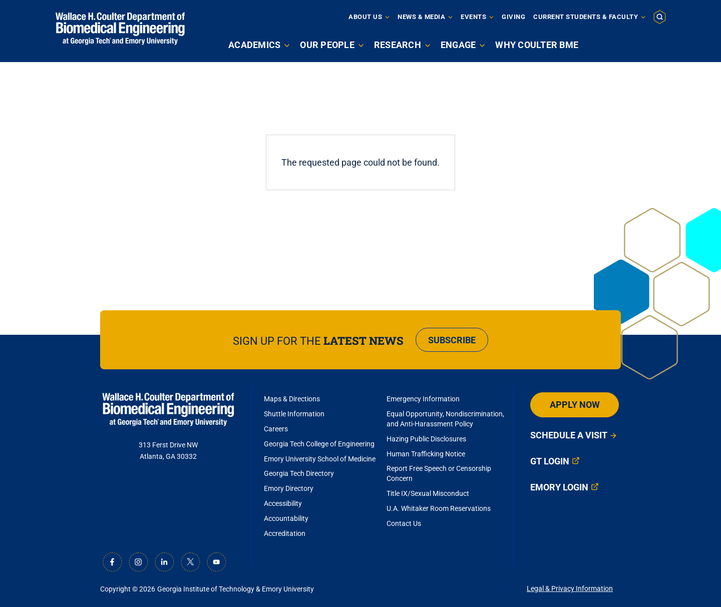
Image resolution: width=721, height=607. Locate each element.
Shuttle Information (294, 414)
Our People (327, 45)
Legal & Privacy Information (570, 588)
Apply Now (575, 404)
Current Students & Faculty (585, 17)
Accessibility (283, 503)
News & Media (421, 17)
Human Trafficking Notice (426, 454)
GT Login (549, 461)
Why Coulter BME (536, 45)
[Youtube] (216, 562)
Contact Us (404, 523)
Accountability (286, 518)
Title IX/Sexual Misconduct (428, 493)
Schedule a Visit (568, 435)
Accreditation (284, 533)
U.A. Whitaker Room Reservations (439, 508)
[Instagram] (138, 562)
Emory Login (559, 487)
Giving (513, 17)
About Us (365, 17)
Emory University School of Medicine (320, 459)
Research (397, 45)
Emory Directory (288, 488)
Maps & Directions (292, 399)
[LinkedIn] (164, 562)
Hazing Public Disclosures (426, 439)
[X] (190, 562)
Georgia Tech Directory (299, 473)
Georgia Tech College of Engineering (319, 444)
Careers (276, 429)
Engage (458, 45)
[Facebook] (112, 562)
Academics (254, 45)
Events (473, 17)
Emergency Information (423, 399)
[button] (659, 17)
